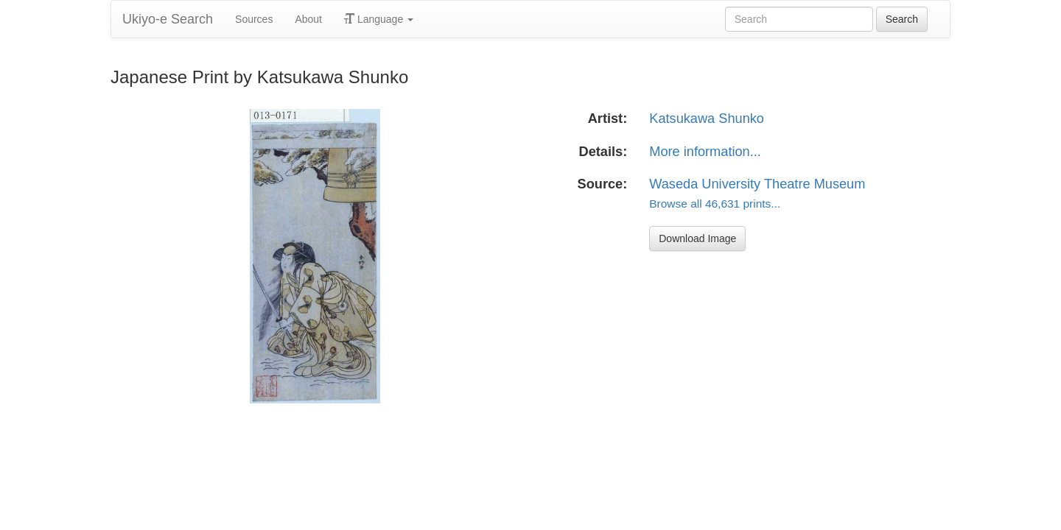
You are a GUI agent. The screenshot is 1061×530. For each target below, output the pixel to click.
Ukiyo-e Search (167, 19)
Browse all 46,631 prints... (714, 203)
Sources (254, 19)
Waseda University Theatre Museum (757, 184)
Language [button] (378, 19)
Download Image (697, 238)
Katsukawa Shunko (706, 118)
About (308, 19)
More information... (705, 151)
